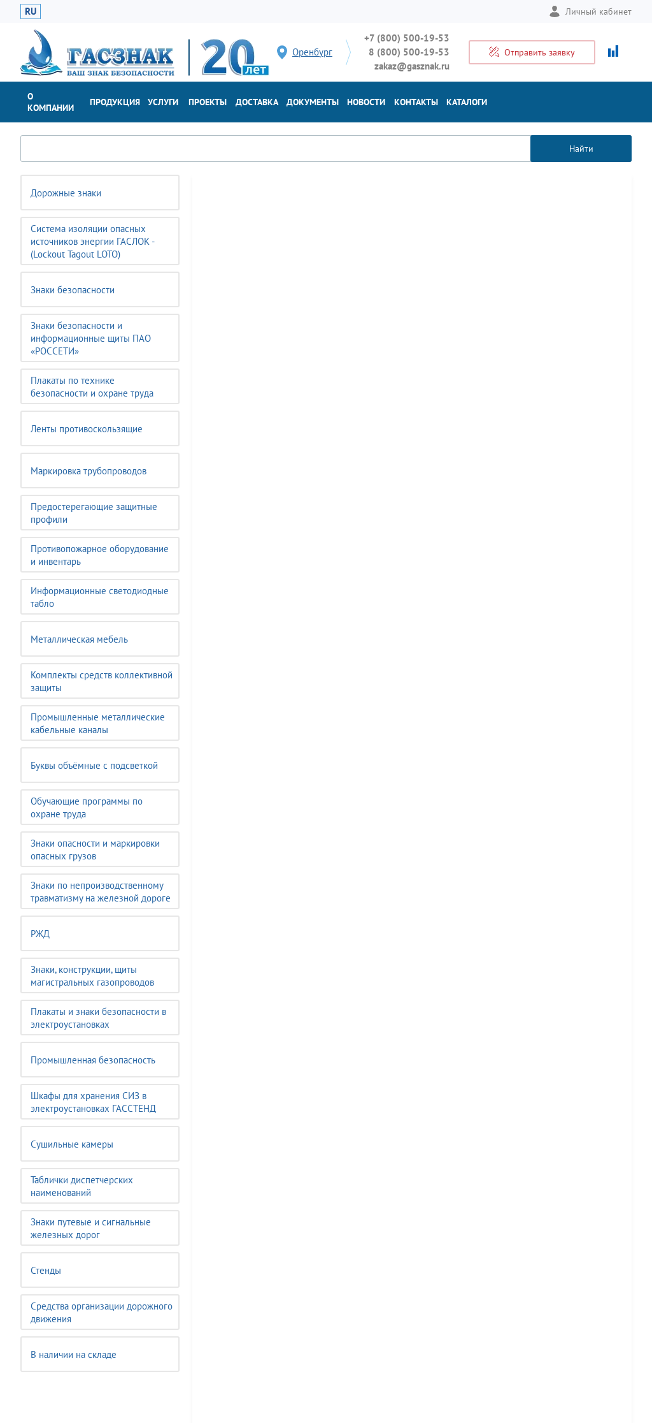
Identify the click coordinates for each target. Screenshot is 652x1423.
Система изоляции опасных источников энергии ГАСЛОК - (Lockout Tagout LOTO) (93, 241)
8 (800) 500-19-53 (409, 52)
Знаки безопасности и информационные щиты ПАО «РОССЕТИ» (91, 338)
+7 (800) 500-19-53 (407, 38)
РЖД (40, 934)
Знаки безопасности (73, 290)
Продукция (115, 102)
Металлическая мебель (79, 639)
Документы (313, 102)
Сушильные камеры (72, 1144)
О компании (50, 102)
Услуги (163, 102)
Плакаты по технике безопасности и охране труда (92, 386)
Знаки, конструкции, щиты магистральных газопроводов (92, 975)
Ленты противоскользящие (87, 429)
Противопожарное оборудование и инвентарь (100, 555)
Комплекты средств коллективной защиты (102, 681)
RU (30, 11)
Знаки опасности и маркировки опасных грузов (95, 849)
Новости (366, 102)
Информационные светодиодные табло (100, 597)
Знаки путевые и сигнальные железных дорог (91, 1228)
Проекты (207, 102)
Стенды (46, 1270)
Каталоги (466, 102)
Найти (581, 148)
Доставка (257, 102)
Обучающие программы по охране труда (87, 807)
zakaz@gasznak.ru (412, 66)
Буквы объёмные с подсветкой (94, 765)
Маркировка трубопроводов (88, 471)
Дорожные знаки (66, 193)
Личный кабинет (590, 11)
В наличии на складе (74, 1354)
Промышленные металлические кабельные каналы (98, 723)
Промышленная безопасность (93, 1060)
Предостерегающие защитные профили (94, 512)
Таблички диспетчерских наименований (82, 1186)
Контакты (416, 102)
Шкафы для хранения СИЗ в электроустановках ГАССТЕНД (93, 1102)
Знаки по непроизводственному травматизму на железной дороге (101, 891)
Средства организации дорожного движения (102, 1312)
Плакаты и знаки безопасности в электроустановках (98, 1017)
